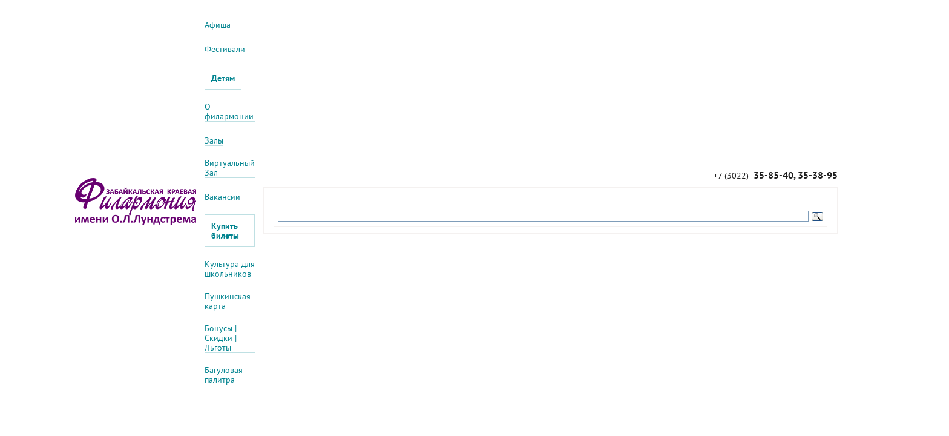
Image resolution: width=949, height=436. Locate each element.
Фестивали (225, 49)
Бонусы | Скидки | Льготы (221, 338)
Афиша (218, 25)
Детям (223, 78)
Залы (214, 141)
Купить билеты (225, 230)
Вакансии (222, 197)
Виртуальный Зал (230, 168)
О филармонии (229, 112)
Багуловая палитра (224, 375)
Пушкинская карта (228, 301)
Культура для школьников (230, 269)
